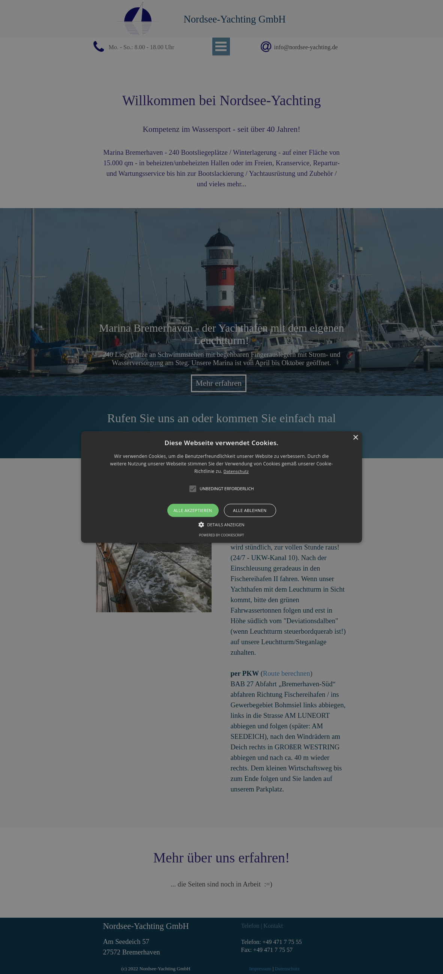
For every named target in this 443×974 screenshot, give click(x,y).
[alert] (221, 487)
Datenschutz (236, 471)
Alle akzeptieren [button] (193, 510)
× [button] (355, 438)
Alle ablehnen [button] (249, 510)
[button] (221, 487)
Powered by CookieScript (221, 535)
